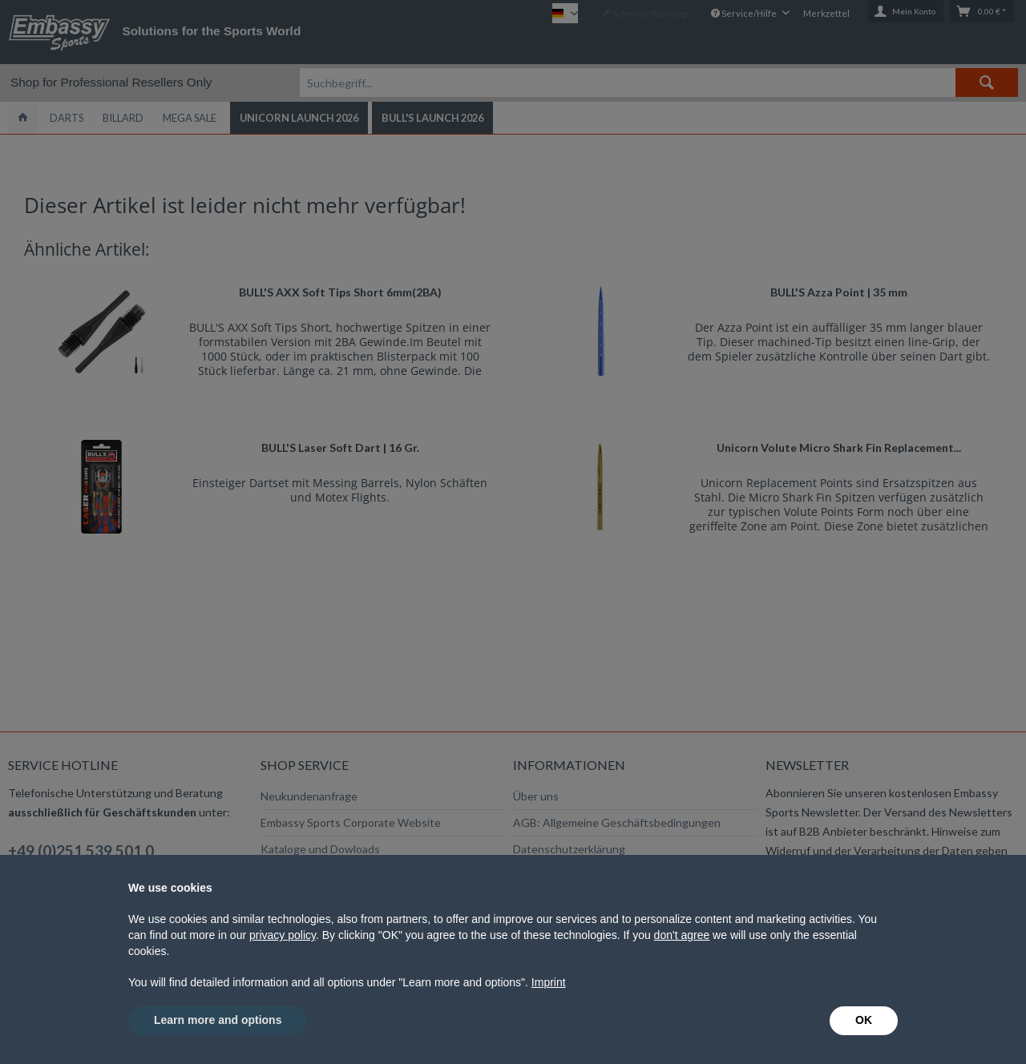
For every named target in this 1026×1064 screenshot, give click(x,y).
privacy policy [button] (282, 935)
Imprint (548, 982)
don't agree (682, 935)
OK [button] (863, 1020)
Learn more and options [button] (217, 1020)
